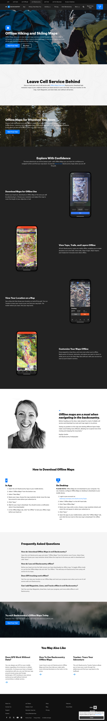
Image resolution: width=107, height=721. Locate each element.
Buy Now (26, 45)
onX (8, 2)
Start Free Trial (90, 6)
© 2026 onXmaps (46, 717)
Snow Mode (69, 707)
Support (7, 710)
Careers (7, 713)
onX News (28, 703)
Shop (47, 703)
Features (68, 703)
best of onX (58, 163)
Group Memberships (31, 713)
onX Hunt (15, 2)
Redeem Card (29, 707)
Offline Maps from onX (57, 85)
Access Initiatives (69, 2)
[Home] (12, 7)
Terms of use (28, 717)
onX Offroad (25, 2)
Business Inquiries (30, 710)
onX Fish (46, 2)
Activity (47, 6)
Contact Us (8, 707)
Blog (47, 707)
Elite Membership (67, 6)
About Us (7, 703)
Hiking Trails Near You (35, 6)
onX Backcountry (36, 2)
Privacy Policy (37, 717)
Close (91, 717)
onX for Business (57, 2)
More (77, 6)
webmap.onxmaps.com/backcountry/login (73, 498)
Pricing (56, 6)
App (24, 6)
